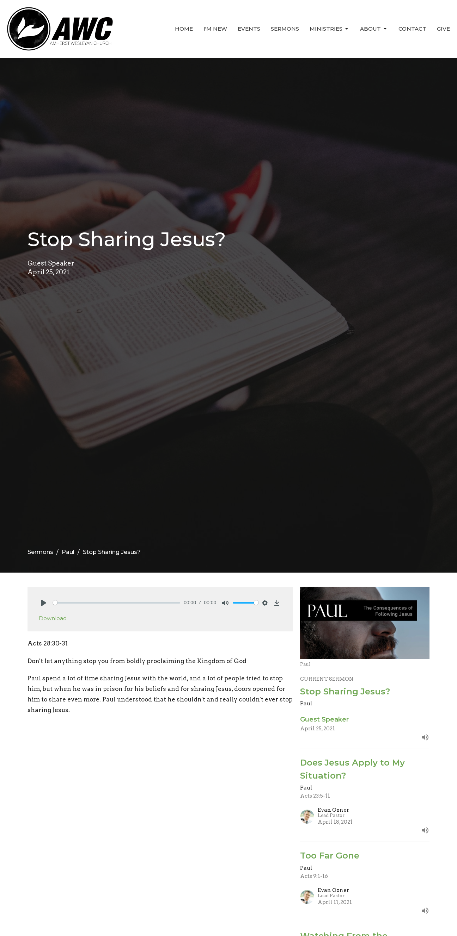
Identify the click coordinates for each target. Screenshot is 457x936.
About (374, 28)
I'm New (215, 28)
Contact (412, 28)
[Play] (43, 603)
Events (249, 28)
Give (443, 28)
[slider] (116, 602)
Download (53, 618)
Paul (68, 552)
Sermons (285, 28)
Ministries (329, 28)
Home (184, 28)
